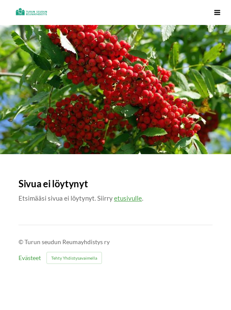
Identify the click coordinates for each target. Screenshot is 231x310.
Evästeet (29, 258)
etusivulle (128, 198)
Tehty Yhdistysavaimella (74, 257)
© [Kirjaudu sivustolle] (21, 241)
